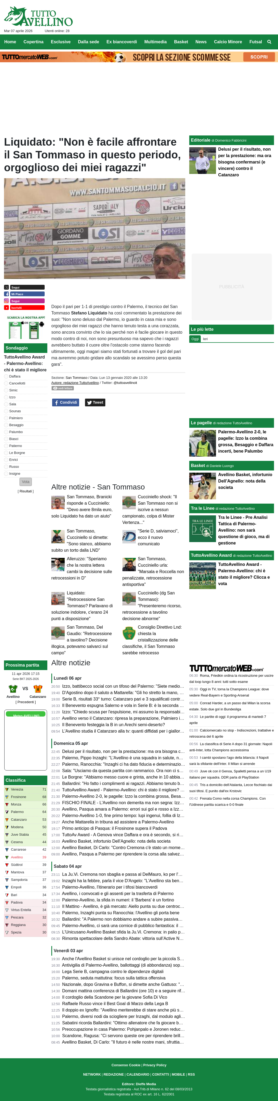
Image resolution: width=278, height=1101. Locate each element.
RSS (191, 1074)
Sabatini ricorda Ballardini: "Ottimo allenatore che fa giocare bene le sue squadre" (139, 1023)
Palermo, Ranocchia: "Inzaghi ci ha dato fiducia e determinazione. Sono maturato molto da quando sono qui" (165, 764)
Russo (14, 467)
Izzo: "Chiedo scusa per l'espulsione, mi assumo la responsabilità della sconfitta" (138, 712)
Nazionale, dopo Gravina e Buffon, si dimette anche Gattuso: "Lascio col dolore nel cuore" (147, 984)
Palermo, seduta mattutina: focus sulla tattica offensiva (114, 978)
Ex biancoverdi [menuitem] (122, 42)
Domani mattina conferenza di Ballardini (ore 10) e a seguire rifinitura (127, 991)
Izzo (12, 397)
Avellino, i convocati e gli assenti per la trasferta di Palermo (118, 893)
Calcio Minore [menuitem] (228, 42)
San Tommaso (76, 378)
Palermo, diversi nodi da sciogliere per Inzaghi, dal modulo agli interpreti (130, 1016)
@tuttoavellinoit (125, 383)
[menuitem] (269, 42)
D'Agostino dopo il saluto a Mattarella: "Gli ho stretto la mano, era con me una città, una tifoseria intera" (159, 692)
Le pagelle (201, 423)
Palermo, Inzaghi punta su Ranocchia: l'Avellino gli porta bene (121, 913)
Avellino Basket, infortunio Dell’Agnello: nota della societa (116, 841)
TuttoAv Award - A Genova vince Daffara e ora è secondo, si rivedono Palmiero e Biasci (144, 834)
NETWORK (92, 1074)
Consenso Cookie (125, 1065)
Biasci (13, 439)
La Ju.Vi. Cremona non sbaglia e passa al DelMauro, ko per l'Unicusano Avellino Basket (145, 874)
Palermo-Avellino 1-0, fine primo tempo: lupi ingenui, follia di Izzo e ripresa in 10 (137, 815)
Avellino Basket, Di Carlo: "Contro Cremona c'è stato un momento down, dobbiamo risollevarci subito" (158, 847)
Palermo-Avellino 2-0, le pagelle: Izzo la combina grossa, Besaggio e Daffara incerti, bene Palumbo (156, 796)
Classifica (16, 780)
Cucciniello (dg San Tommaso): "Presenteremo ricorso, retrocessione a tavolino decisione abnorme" (152, 606)
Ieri (205, 339)
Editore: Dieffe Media (139, 1084)
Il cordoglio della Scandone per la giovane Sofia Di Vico (114, 997)
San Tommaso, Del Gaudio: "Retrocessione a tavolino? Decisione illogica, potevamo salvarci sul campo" (81, 640)
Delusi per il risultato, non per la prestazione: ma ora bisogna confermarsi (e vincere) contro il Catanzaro (160, 751)
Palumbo (16, 432)
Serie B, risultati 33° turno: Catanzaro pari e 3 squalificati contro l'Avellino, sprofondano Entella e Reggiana (163, 699)
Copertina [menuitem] (34, 42)
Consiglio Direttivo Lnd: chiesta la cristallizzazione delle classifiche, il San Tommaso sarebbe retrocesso (152, 640)
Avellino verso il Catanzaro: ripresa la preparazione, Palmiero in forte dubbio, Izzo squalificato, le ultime (159, 718)
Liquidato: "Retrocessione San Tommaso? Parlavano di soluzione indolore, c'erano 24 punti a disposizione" (82, 606)
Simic (13, 390)
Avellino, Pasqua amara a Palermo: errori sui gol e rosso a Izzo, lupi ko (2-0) (134, 809)
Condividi (65, 402)
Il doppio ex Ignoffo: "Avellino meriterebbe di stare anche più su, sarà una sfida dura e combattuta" (155, 1010)
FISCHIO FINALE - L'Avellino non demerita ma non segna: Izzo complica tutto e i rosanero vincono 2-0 (159, 802)
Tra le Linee (202, 508)
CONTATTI (160, 1074)
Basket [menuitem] (181, 42)
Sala (12, 404)
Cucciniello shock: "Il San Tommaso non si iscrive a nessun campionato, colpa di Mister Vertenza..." (150, 510)
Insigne (14, 474)
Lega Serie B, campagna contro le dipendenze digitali (113, 971)
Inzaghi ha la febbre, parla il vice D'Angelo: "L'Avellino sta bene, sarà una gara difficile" (144, 880)
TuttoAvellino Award (211, 555)
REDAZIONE (114, 1074)
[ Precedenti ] (26, 702)
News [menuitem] (201, 42)
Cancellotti (17, 383)
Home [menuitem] (10, 42)
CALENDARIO (137, 1074)
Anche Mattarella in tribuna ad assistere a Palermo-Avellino (118, 822)
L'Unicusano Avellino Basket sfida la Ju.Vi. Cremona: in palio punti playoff (131, 932)
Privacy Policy (155, 1065)
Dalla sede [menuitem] (88, 42)
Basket (198, 465)
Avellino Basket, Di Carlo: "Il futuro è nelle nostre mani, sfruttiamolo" (126, 1042)
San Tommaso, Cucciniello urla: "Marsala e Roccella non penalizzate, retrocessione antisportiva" (153, 572)
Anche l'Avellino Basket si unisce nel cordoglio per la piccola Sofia (124, 958)
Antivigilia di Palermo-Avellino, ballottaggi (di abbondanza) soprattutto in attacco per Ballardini (150, 965)
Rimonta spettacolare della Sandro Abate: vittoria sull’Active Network (127, 938)
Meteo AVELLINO (26, 716)
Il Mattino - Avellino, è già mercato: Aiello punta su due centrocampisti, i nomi (134, 906)
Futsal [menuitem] (255, 42)
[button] (26, 482)
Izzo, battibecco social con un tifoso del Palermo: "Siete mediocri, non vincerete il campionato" (151, 686)
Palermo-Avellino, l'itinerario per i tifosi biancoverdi (110, 887)
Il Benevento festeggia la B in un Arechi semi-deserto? (113, 724)
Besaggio (16, 425)
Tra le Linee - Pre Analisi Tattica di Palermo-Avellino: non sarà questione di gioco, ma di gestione (243, 530)
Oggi (195, 339)
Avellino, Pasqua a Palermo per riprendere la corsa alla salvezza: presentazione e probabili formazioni (159, 854)
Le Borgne (17, 453)
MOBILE (178, 1074)
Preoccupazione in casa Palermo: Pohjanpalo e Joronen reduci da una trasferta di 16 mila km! (151, 1029)
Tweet (95, 402)
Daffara (15, 376)
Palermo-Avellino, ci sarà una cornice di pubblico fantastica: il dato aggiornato (135, 925)
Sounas (15, 411)
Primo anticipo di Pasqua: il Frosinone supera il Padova (114, 828)
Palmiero (16, 418)
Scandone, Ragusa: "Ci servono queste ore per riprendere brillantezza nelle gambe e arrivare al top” (157, 1035)
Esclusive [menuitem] (61, 42)
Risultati (26, 491)
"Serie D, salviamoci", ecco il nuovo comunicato (158, 537)
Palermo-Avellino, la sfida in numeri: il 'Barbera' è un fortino (118, 900)
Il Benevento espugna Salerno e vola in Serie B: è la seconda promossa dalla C (137, 705)
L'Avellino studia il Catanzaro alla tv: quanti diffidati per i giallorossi (125, 731)
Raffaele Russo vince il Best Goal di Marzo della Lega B (115, 1003)
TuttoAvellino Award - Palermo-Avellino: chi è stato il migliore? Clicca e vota (133, 790)
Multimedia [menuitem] (155, 42)
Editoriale (200, 140)
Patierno (15, 446)
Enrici (13, 460)
